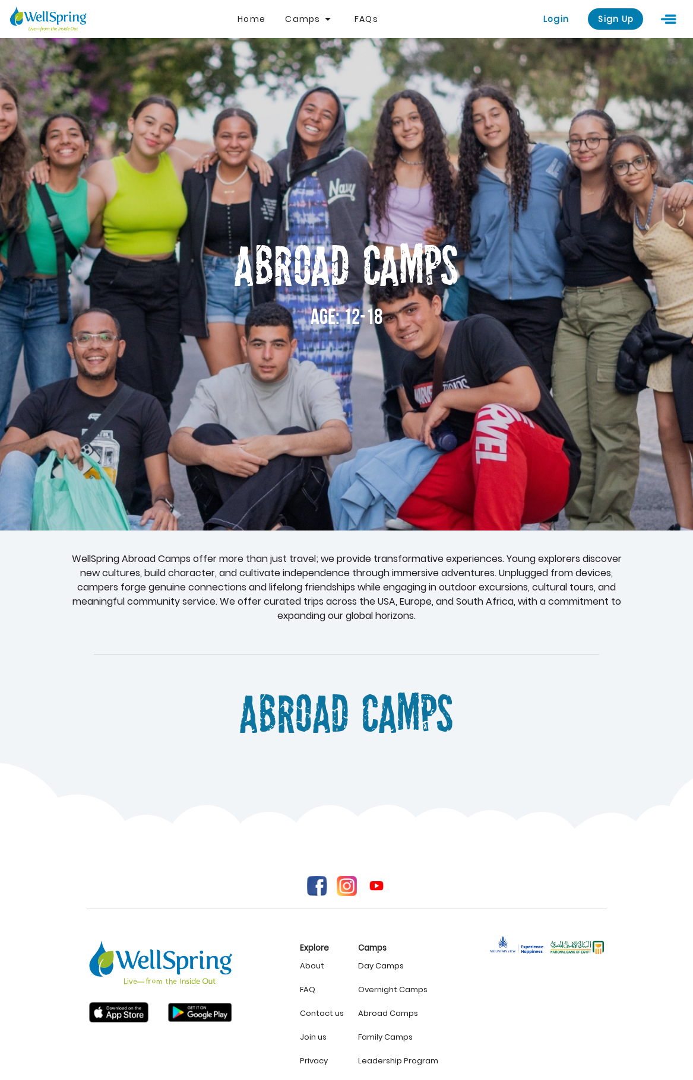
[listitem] (322, 966)
